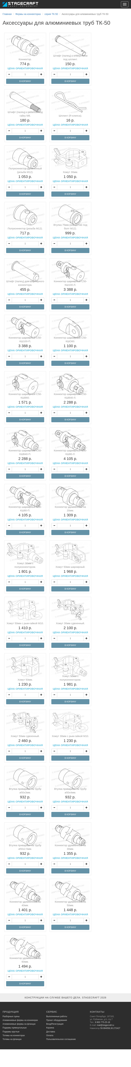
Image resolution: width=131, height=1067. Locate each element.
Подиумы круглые (11, 1031)
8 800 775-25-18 (102, 1022)
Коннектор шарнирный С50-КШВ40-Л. (70, 400)
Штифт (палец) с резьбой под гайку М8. (25, 118)
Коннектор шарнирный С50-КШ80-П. (25, 513)
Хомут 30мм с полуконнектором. (25, 569)
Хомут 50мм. (25, 684)
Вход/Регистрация (54, 1024)
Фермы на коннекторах (28, 14)
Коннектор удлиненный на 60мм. (25, 964)
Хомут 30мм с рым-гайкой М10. (70, 741)
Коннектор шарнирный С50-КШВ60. (25, 400)
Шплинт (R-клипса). (70, 120)
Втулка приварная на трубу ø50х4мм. (70, 795)
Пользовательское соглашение (61, 1039)
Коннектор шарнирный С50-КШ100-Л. (70, 287)
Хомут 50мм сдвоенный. (25, 741)
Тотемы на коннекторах (14, 1035)
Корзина (50, 1028)
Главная (7, 14)
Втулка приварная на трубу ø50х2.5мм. (25, 851)
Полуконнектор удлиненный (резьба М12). (25, 175)
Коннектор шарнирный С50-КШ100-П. (25, 344)
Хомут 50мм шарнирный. (70, 571)
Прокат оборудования (56, 1020)
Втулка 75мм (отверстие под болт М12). (70, 231)
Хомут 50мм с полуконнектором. (70, 682)
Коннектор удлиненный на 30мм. (70, 851)
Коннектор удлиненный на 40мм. (25, 908)
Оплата (49, 1035)
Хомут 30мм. (70, 177)
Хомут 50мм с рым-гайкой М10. (25, 628)
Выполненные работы (56, 1016)
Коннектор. (25, 64)
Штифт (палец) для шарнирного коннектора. (25, 287)
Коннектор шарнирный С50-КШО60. (70, 344)
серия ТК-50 (51, 14)
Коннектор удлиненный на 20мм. (70, 513)
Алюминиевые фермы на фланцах (19, 1024)
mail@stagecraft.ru (105, 1025)
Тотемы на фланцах (12, 1039)
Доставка (50, 1031)
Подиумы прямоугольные (15, 1028)
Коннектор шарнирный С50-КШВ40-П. (25, 457)
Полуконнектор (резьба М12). (25, 233)
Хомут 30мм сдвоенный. (70, 628)
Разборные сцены (11, 1016)
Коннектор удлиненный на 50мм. (70, 908)
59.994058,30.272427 (110, 1028)
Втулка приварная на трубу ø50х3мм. (25, 795)
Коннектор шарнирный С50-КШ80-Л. (70, 457)
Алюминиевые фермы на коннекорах (20, 1020)
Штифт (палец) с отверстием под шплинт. (70, 62)
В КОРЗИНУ (25, 81)
